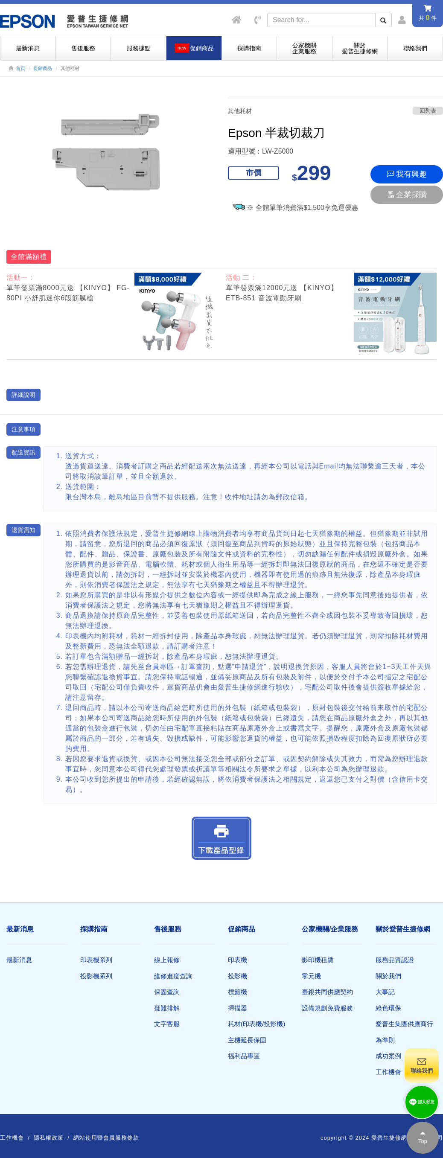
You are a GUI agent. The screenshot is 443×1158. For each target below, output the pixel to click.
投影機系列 (96, 976)
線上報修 (167, 959)
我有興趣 (407, 174)
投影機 (237, 976)
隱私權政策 (49, 1138)
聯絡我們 (415, 48)
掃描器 (237, 1008)
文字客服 (167, 1023)
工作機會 (388, 1072)
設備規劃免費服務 (327, 1008)
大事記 (385, 991)
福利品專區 (244, 1055)
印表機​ (237, 959)
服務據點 (139, 48)
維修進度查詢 (173, 976)
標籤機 (237, 991)
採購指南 (249, 48)
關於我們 (388, 976)
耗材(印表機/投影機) (256, 1023)
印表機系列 (96, 959)
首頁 (20, 68)
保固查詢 (167, 991)
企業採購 (407, 194)
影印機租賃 (318, 959)
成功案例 (388, 1055)
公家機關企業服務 (304, 48)
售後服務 (83, 48)
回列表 (428, 111)
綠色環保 (388, 1008)
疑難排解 (167, 1008)
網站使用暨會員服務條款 (106, 1138)
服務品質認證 (395, 959)
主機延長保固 (247, 1040)
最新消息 (28, 48)
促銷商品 (42, 68)
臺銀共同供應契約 (327, 991)
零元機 (311, 976)
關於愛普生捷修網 (360, 48)
